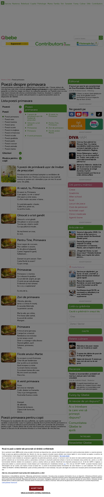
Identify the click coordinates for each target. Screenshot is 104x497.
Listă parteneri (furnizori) (9, 482)
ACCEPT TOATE (36, 488)
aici (65, 464)
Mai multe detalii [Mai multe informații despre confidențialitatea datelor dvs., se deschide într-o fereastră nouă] (64, 456)
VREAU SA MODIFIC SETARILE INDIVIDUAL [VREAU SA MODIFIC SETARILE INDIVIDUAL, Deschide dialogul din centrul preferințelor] (35, 493)
